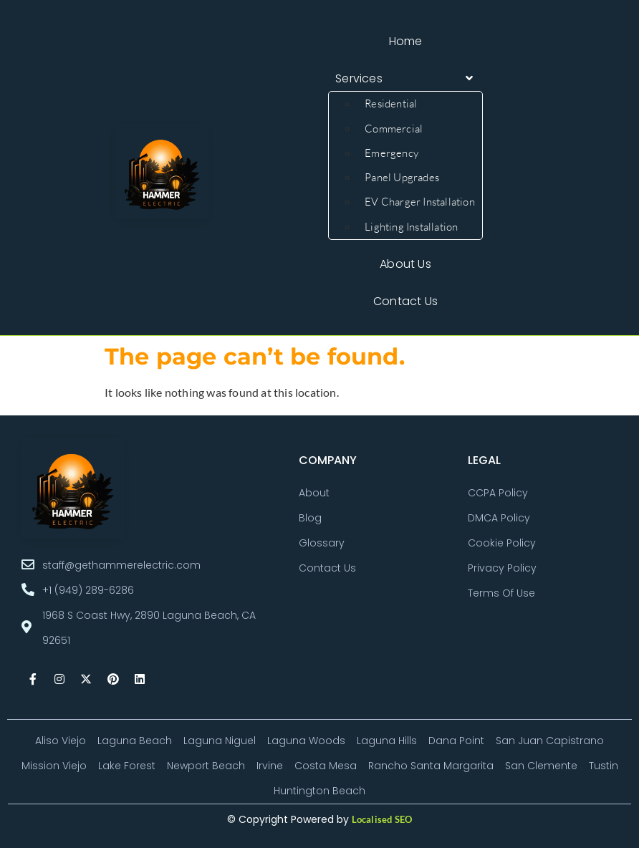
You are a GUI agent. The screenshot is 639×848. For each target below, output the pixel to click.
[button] (405, 79)
